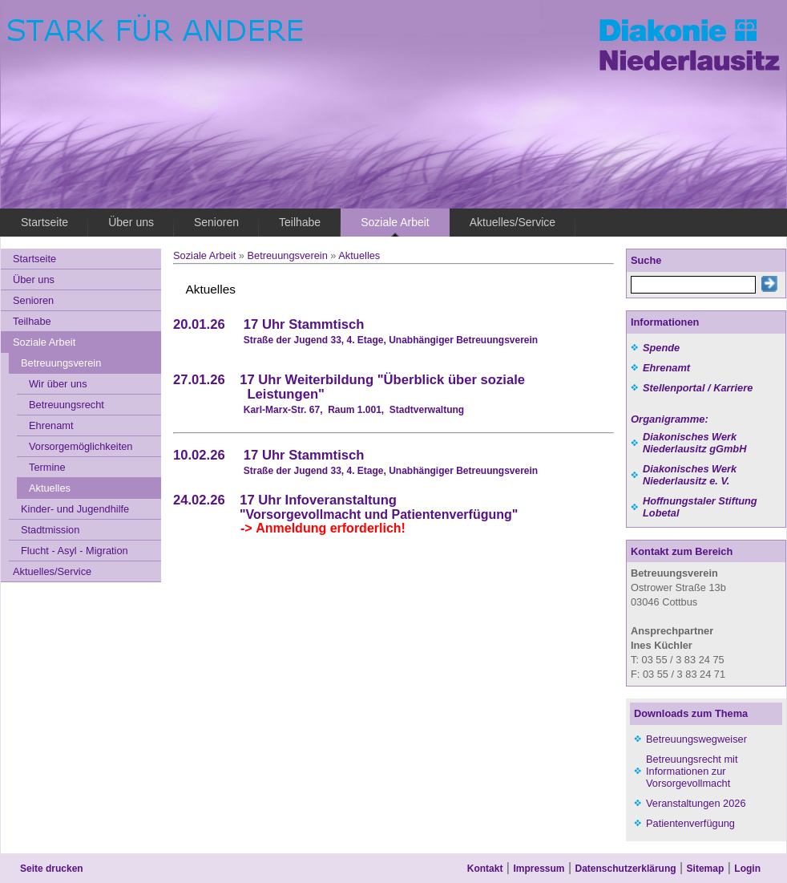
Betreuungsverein (287, 255)
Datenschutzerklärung (625, 868)
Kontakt (485, 868)
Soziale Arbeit (204, 255)
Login (747, 868)
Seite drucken (51, 868)
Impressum (538, 868)
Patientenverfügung (690, 823)
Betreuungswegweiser (696, 739)
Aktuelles (359, 255)
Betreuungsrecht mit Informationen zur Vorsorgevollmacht (692, 771)
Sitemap (705, 868)
